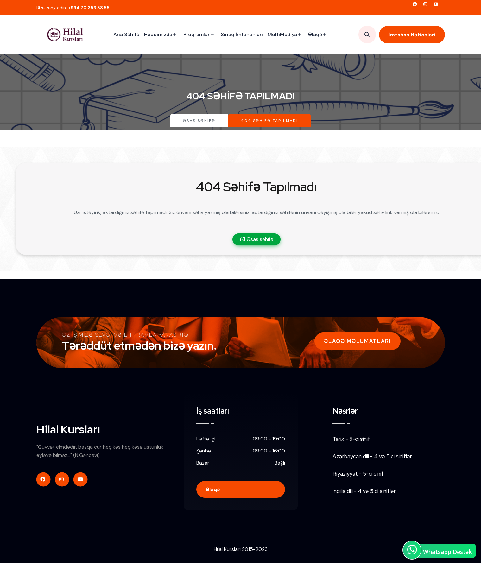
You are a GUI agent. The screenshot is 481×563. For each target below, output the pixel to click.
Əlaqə (315, 34)
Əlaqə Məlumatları (357, 341)
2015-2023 (255, 550)
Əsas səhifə (199, 120)
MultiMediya (282, 34)
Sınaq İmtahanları (242, 34)
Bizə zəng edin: (73, 7)
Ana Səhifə (126, 34)
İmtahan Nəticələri (412, 34)
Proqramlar (196, 34)
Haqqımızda (158, 34)
